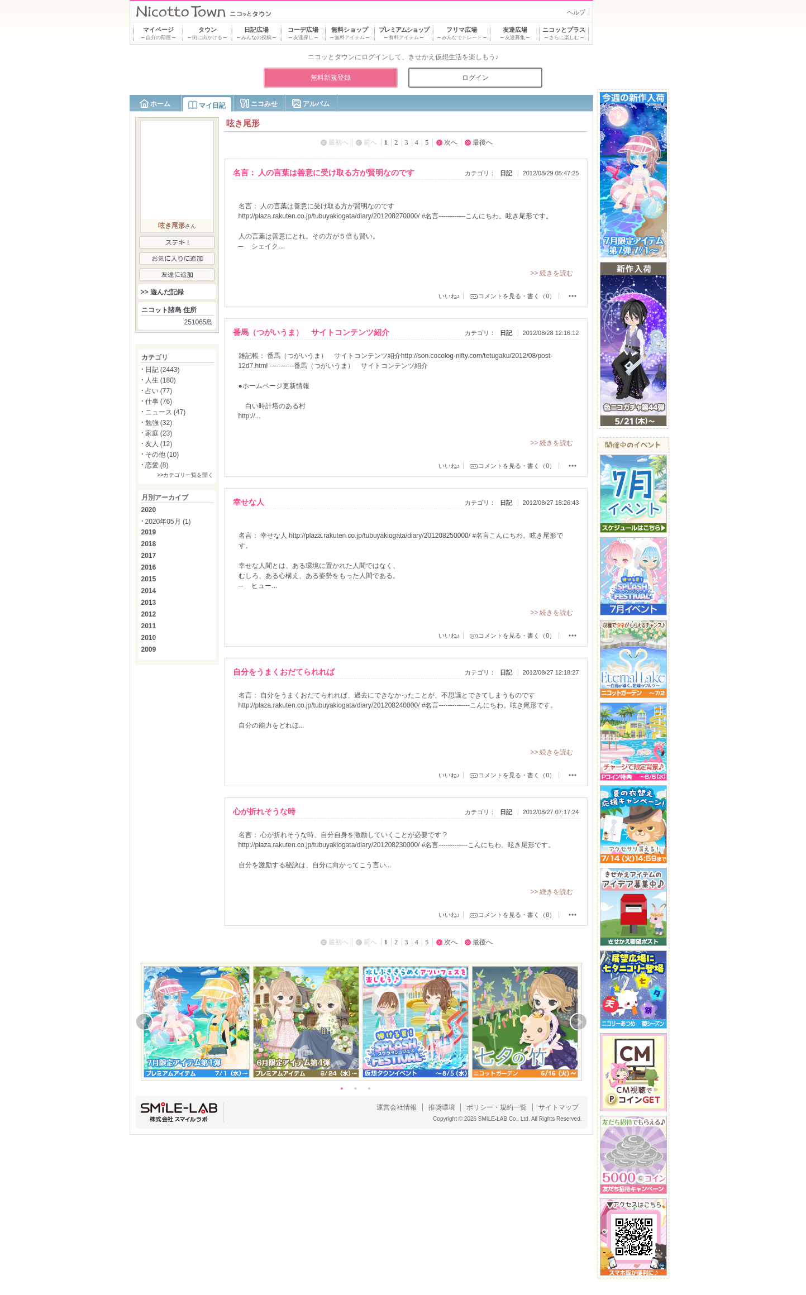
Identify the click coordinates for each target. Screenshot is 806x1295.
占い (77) (159, 391)
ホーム (160, 104)
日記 (506, 173)
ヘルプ (576, 12)
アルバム (316, 104)
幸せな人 (248, 502)
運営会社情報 (396, 1107)
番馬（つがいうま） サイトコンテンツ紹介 (311, 332)
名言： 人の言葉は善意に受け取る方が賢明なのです (324, 172)
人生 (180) (160, 380)
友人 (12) (159, 444)
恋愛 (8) (157, 465)
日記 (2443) (162, 370)
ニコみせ (264, 104)
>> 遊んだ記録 (162, 292)
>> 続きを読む (551, 273)
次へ (450, 142)
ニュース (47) (165, 412)
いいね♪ (449, 296)
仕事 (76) (159, 401)
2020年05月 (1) (168, 521)
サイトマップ (558, 1107)
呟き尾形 (171, 226)
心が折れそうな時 (264, 811)
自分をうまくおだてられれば (284, 671)
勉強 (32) (159, 423)
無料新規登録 (331, 78)
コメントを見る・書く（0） (516, 296)
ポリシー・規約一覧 (496, 1107)
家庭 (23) (159, 433)
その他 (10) (162, 454)
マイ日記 (212, 105)
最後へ (483, 142)
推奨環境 (441, 1107)
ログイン (475, 78)
